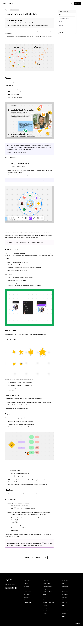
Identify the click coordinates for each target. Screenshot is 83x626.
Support (64, 589)
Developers (65, 591)
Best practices (65, 586)
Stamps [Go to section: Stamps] (61, 14)
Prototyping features (48, 586)
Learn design (65, 594)
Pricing (44, 597)
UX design (26, 586)
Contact (45, 613)
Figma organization (19, 253)
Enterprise (45, 599)
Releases (64, 602)
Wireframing (27, 594)
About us (64, 608)
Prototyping (26, 589)
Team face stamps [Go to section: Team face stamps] (64, 18)
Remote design (27, 602)
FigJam (7, 10)
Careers (64, 605)
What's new (65, 599)
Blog (63, 583)
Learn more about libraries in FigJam (16, 152)
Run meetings (14, 10)
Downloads (64, 597)
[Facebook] (16, 588)
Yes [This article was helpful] (45, 557)
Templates (26, 599)
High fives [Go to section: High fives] (62, 29)
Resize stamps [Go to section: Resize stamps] (63, 21)
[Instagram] (12, 588)
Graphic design (27, 591)
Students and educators (48, 602)
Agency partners (66, 610)
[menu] (13, 584)
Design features (46, 583)
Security (45, 608)
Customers (45, 605)
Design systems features (48, 589)
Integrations (46, 610)
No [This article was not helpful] (51, 557)
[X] (6, 588)
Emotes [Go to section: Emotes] (61, 25)
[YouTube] (9, 588)
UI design (26, 583)
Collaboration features (48, 591)
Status (63, 616)
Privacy (64, 613)
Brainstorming (27, 597)
